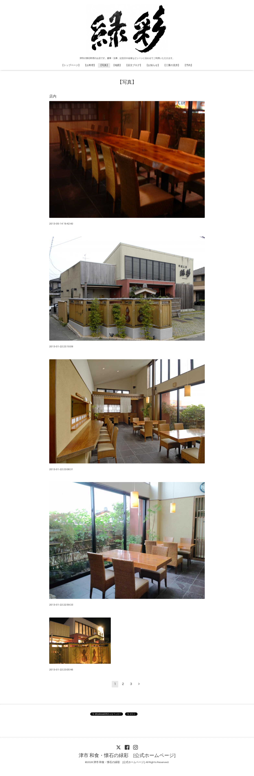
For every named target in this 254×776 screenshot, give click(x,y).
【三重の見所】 (171, 65)
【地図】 (117, 65)
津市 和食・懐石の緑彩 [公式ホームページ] (127, 755)
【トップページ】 (71, 65)
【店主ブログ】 (133, 65)
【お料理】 (90, 65)
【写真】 (104, 65)
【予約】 (188, 65)
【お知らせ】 (152, 65)
